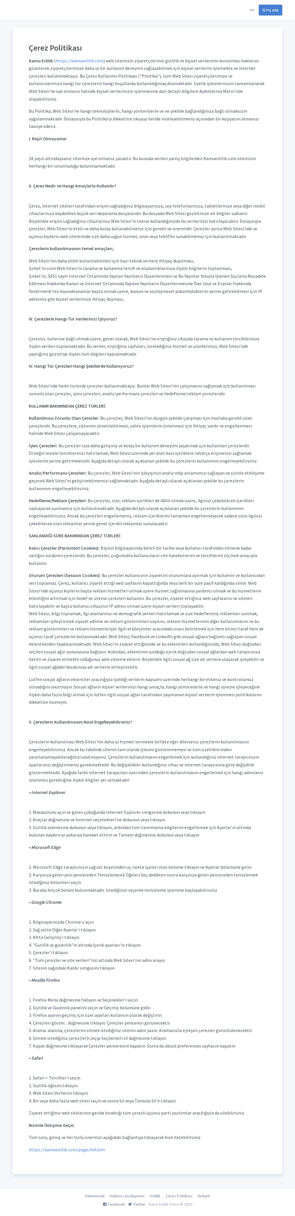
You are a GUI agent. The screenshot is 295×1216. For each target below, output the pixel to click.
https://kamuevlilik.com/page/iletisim (67, 1149)
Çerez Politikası (179, 1195)
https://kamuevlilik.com (79, 61)
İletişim (204, 1195)
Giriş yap (270, 9)
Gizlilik (155, 1195)
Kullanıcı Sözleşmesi (127, 1195)
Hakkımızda (95, 1195)
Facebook (114, 1204)
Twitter (136, 1204)
